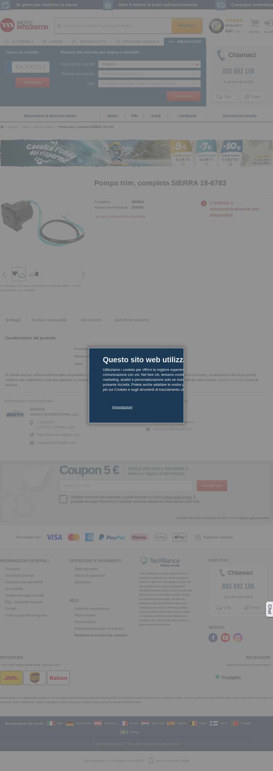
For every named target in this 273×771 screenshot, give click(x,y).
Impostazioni (122, 407)
